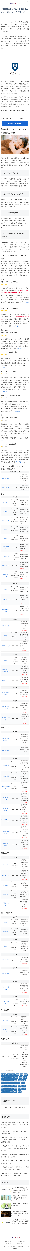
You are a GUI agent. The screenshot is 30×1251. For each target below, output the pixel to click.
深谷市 (7, 1080)
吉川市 (23, 1088)
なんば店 (5, 885)
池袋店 (5, 529)
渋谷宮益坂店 (5, 520)
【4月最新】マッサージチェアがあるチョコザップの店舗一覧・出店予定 (15, 1156)
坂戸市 (18, 1083)
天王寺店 (5, 894)
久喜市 (24, 1077)
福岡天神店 (5, 1020)
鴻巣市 (23, 1080)
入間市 (2, 1080)
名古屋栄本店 (5, 765)
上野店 (5, 538)
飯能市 (7, 1085)
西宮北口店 (5, 931)
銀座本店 (5, 502)
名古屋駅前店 (5, 776)
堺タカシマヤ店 (6, 875)
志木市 (11, 1088)
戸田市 (19, 1080)
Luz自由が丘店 (5, 556)
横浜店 (5, 589)
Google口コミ (16, 326)
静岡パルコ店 (5, 750)
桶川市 (23, 1085)
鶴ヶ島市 (6, 1088)
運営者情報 (8, 1241)
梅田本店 (5, 864)
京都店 (5, 946)
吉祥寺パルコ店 (6, 565)
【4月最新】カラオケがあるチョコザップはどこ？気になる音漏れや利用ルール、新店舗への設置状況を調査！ (14, 1140)
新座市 (16, 1077)
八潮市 (11, 1085)
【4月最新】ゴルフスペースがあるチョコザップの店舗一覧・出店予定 (15, 1162)
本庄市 (15, 1085)
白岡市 (19, 1091)
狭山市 (20, 1077)
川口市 (8, 1074)
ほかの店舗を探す (15, 123)
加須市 (2, 1083)
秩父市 (19, 1088)
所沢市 (17, 1074)
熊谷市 (12, 1077)
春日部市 (3, 1077)
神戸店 (5, 922)
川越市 (13, 1074)
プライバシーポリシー (22, 1243)
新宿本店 (5, 511)
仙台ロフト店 (5, 487)
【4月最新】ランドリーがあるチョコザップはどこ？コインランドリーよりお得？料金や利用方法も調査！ (15, 1148)
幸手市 (15, 1091)
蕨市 (2, 1088)
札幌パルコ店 (5, 478)
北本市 (15, 1088)
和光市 (19, 1085)
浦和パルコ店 (5, 626)
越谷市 (21, 1074)
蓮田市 (2, 1091)
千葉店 (5, 660)
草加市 (25, 1074)
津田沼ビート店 (6, 680)
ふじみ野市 (13, 1083)
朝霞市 (15, 1080)
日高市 (7, 1091)
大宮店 (5, 636)
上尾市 (7, 1077)
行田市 (2, 1085)
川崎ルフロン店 (6, 599)
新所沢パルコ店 (6, 646)
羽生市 (11, 1091)
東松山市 (23, 1083)
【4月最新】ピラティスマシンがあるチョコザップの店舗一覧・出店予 (15, 1132)
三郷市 (11, 1080)
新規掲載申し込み (22, 1241)
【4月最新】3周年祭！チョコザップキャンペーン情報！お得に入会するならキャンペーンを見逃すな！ (14, 1125)
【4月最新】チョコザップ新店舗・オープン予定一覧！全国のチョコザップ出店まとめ (15, 1168)
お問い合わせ (7, 1243)
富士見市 (7, 1083)
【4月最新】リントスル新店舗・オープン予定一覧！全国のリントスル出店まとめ (15, 1174)
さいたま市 (3, 1074)
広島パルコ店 (5, 973)
